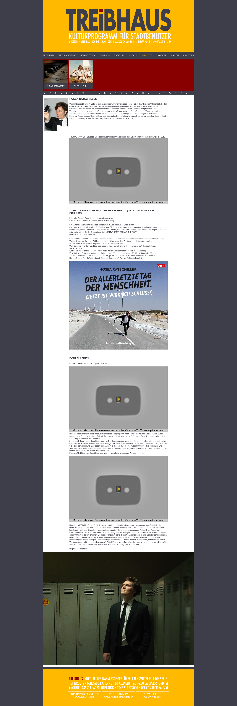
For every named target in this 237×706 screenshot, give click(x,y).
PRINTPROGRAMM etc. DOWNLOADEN (84, 695)
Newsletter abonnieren (152, 695)
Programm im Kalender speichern (118, 695)
